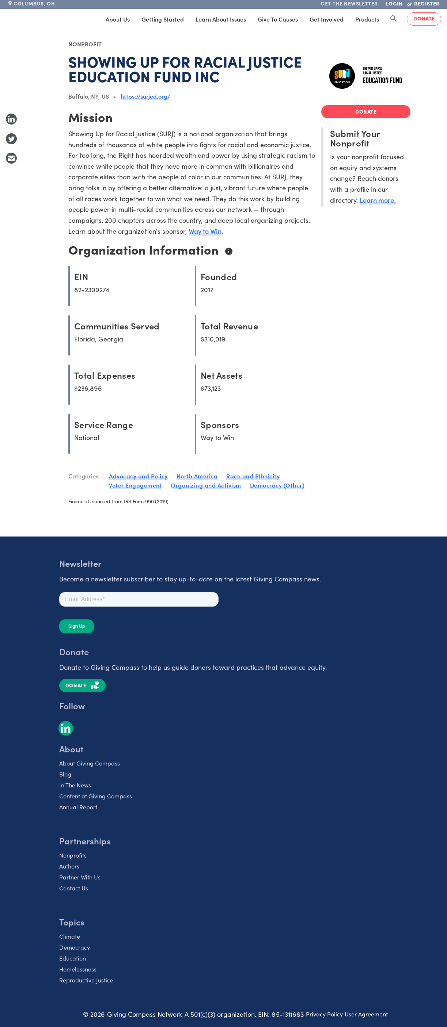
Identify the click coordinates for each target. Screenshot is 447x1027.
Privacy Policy (324, 1014)
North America (197, 476)
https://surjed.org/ (146, 96)
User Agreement (366, 1014)
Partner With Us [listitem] (80, 877)
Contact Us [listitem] (73, 888)
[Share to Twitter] (11, 138)
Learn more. (378, 200)
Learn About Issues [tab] (221, 19)
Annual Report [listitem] (78, 807)
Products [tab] (367, 19)
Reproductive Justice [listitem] (86, 980)
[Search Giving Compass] (393, 19)
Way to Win (205, 231)
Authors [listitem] (69, 866)
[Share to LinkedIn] (11, 119)
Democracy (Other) (277, 485)
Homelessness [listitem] (77, 969)
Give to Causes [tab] (278, 19)
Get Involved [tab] (327, 19)
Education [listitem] (72, 958)
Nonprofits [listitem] (73, 855)
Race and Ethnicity (253, 476)
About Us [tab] (118, 19)
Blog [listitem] (65, 774)
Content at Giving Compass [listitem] (95, 796)
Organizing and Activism (206, 485)
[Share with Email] (11, 158)
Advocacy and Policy (138, 476)
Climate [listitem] (69, 936)
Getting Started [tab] (162, 19)
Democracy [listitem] (74, 947)
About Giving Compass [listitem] (89, 763)
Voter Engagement (135, 485)
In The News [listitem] (75, 785)
